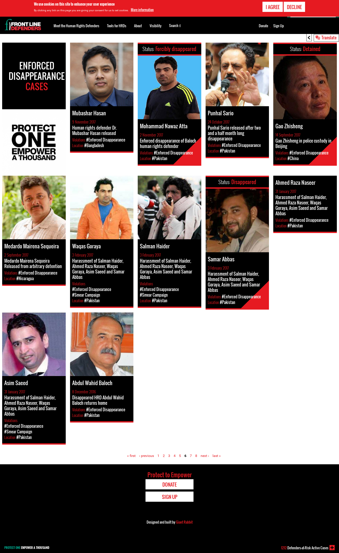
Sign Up (278, 26)
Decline (294, 6)
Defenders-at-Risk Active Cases (304, 547)
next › (205, 456)
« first (131, 456)
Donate (263, 26)
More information (142, 9)
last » (217, 456)
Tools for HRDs (116, 25)
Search (175, 25)
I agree (273, 6)
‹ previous (146, 456)
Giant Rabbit (184, 522)
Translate (329, 37)
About (138, 25)
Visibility (156, 25)
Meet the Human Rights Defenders (76, 25)
